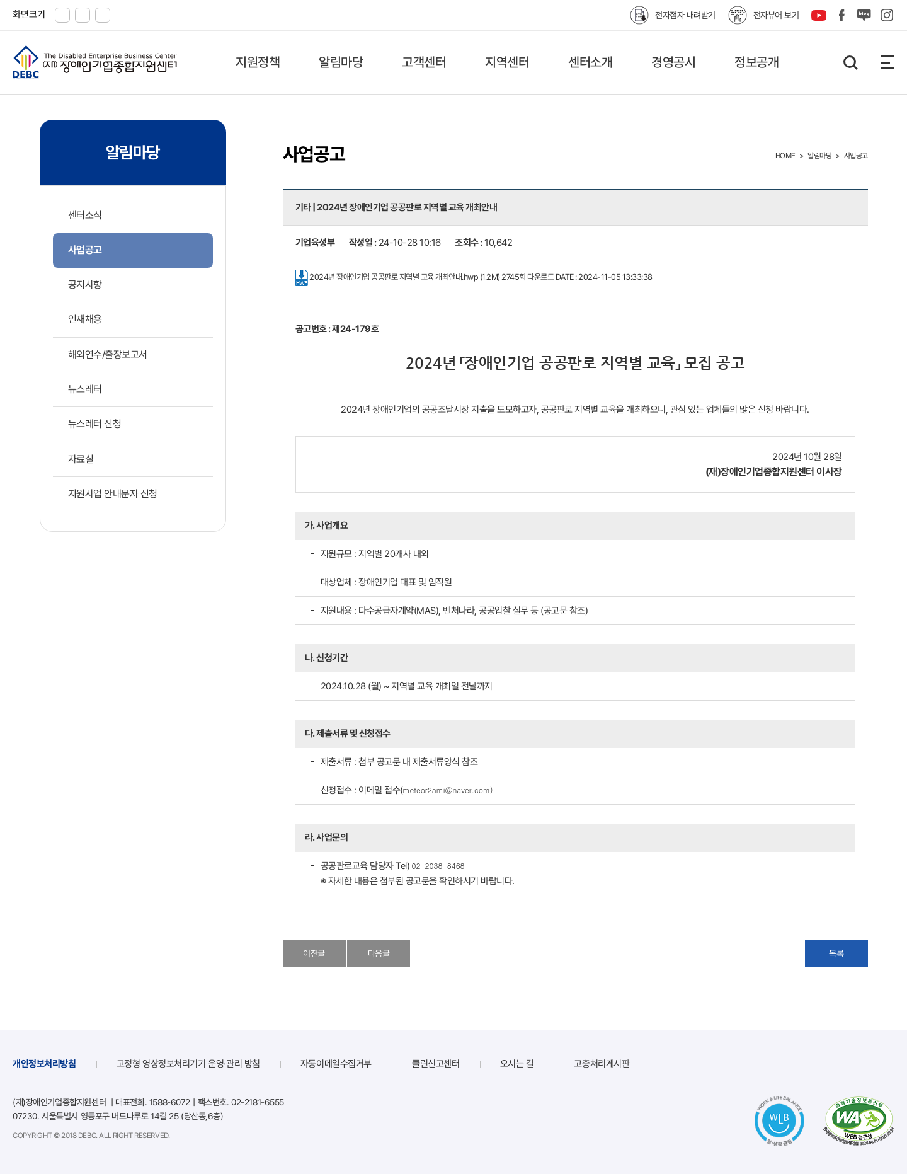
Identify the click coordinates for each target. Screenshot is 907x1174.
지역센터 (507, 62)
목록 (836, 953)
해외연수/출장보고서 (107, 354)
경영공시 (673, 62)
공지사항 (85, 285)
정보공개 (756, 62)
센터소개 (590, 62)
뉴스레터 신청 (95, 424)
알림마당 (341, 62)
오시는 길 (517, 1063)
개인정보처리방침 (44, 1063)
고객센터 (424, 62)
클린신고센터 (435, 1063)
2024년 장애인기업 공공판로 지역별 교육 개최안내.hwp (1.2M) (474, 278)
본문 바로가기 (0, 0)
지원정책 (258, 62)
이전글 (314, 953)
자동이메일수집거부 (336, 1063)
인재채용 (85, 319)
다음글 (379, 953)
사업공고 (85, 250)
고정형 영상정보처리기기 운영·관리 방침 (188, 1063)
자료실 (81, 459)
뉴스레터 (85, 389)
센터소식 (85, 215)
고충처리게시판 (601, 1063)
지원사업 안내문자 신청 (112, 494)
